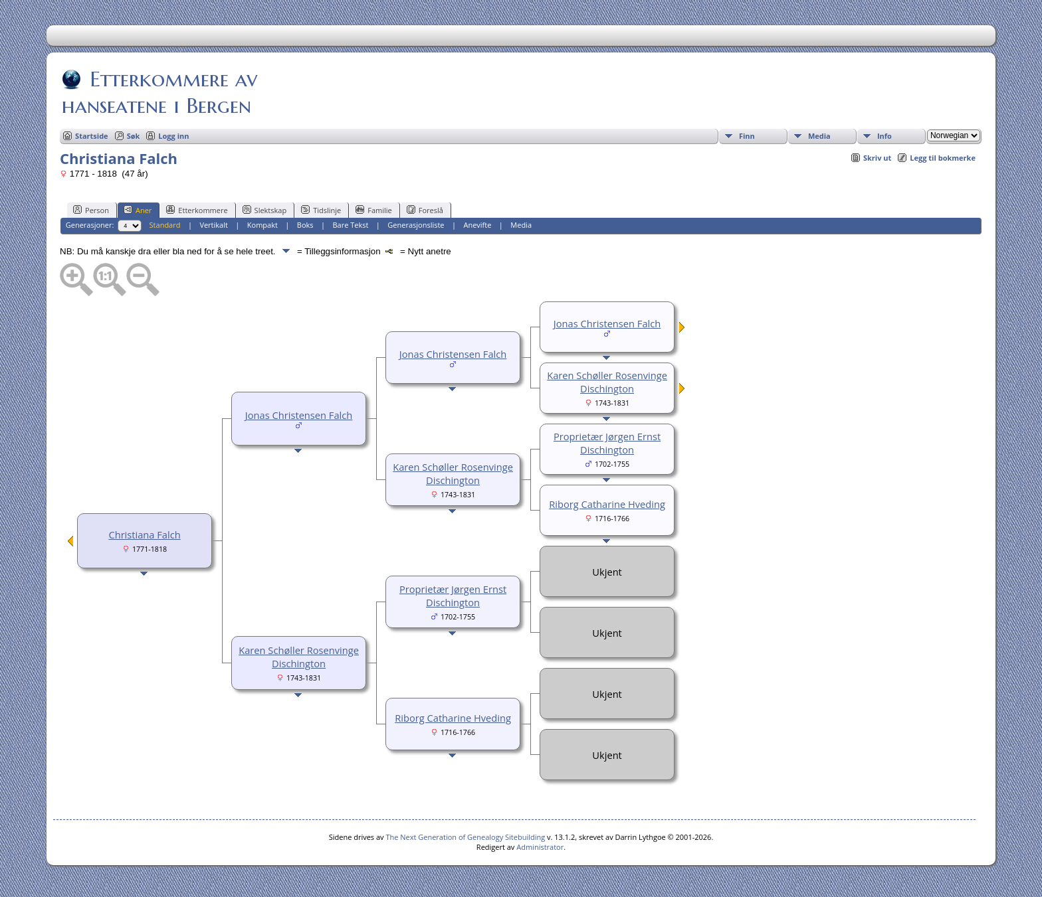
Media (819, 136)
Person (91, 209)
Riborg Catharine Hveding (607, 504)
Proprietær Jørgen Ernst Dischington (607, 443)
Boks (305, 225)
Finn (747, 136)
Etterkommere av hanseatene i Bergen (159, 92)
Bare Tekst (350, 225)
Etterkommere (196, 209)
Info (884, 136)
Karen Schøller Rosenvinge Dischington (607, 381)
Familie (373, 209)
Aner (138, 209)
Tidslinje (321, 209)
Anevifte (477, 225)
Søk (133, 136)
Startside (91, 136)
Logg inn (173, 136)
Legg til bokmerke (943, 158)
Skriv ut (877, 158)
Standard (165, 225)
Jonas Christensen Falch (298, 415)
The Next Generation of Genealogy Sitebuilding (465, 837)
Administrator (540, 847)
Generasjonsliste (415, 225)
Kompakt (262, 225)
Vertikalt (213, 225)
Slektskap (265, 209)
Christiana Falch (144, 534)
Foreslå (425, 209)
